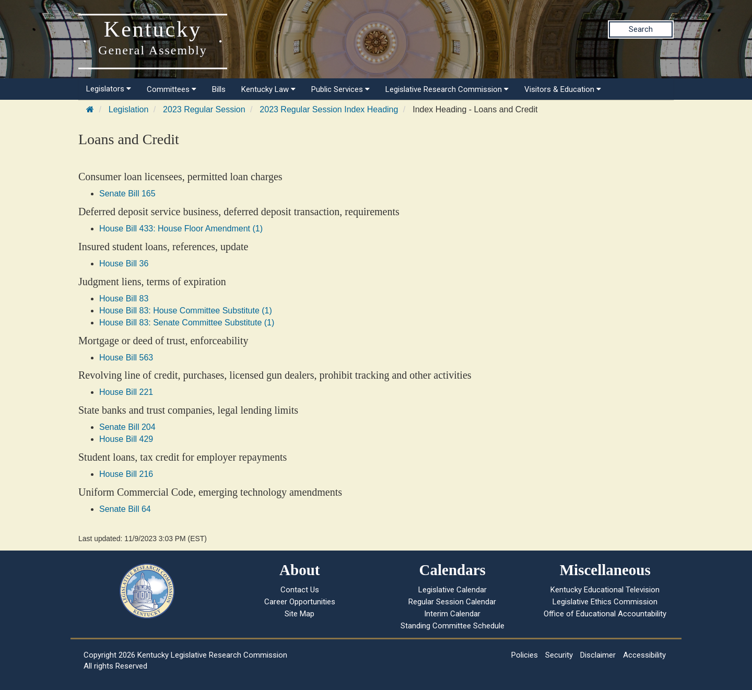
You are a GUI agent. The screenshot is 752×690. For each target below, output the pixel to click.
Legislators (108, 88)
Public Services (340, 89)
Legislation (129, 109)
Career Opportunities (299, 601)
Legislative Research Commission (447, 89)
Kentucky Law (268, 89)
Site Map (299, 613)
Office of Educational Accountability (605, 613)
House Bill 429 (126, 439)
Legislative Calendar (452, 589)
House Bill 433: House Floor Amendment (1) (181, 228)
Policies (524, 655)
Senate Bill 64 (125, 509)
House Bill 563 (126, 357)
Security (559, 655)
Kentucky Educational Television (605, 589)
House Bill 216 (126, 474)
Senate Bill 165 (127, 193)
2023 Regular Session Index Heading (329, 109)
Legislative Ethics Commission (605, 601)
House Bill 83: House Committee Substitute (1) (185, 310)
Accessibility (644, 655)
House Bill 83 (123, 298)
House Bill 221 (126, 392)
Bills (219, 89)
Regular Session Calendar (452, 601)
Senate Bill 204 (127, 427)
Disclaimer (598, 655)
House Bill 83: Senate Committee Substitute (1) (186, 322)
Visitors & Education (562, 89)
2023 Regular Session (204, 109)
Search (641, 29)
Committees (171, 89)
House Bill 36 (123, 263)
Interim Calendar (452, 613)
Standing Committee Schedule (452, 625)
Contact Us (299, 589)
